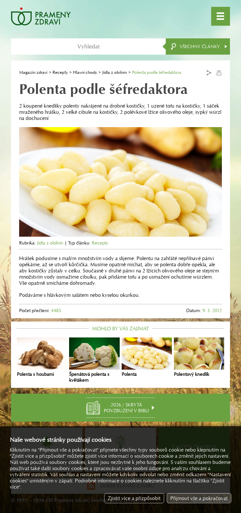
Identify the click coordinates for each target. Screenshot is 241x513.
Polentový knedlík (199, 357)
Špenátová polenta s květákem (94, 360)
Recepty (60, 72)
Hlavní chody (85, 72)
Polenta (147, 357)
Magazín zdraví (33, 72)
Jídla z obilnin (114, 72)
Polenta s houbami (42, 357)
